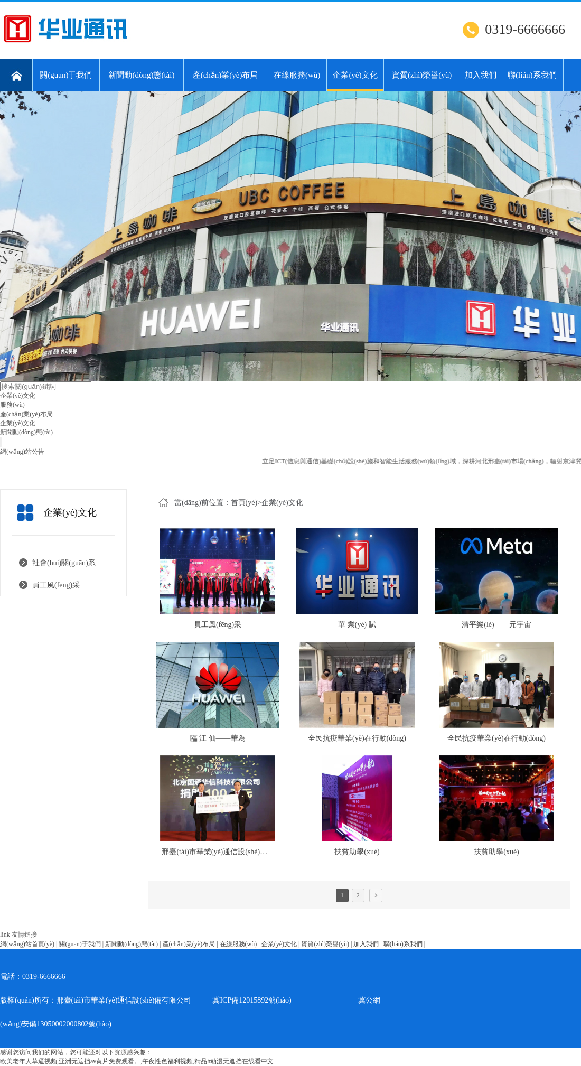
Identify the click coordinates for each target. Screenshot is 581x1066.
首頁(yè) (244, 503)
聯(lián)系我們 (532, 75)
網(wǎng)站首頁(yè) (27, 944)
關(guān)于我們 (66, 75)
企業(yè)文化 (355, 81)
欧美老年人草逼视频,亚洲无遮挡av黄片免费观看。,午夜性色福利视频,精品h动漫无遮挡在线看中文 (137, 1061)
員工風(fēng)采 (56, 585)
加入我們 (480, 75)
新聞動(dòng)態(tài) (141, 75)
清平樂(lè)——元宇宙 (496, 625)
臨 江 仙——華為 (218, 738)
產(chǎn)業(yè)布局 (225, 75)
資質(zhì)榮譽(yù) (422, 75)
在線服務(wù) (297, 75)
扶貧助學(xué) (357, 852)
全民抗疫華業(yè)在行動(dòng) (357, 738)
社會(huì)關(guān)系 (64, 563)
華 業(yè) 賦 (357, 625)
